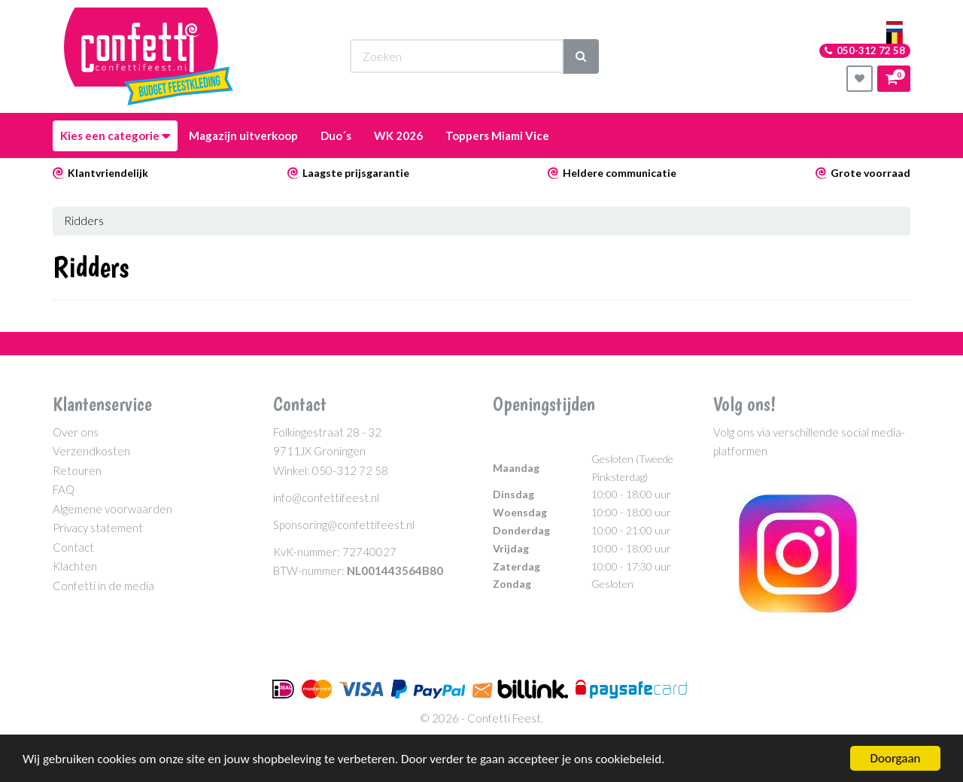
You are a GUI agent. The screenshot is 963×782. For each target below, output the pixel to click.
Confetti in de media (103, 585)
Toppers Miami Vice (497, 135)
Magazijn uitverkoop (243, 135)
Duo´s (335, 135)
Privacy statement (98, 527)
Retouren (77, 470)
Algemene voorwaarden (112, 509)
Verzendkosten (91, 451)
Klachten (75, 566)
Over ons (76, 432)
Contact (73, 547)
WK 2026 (398, 135)
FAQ (63, 489)
